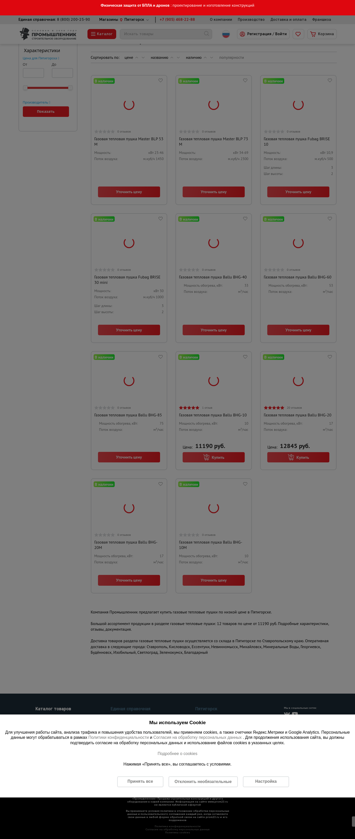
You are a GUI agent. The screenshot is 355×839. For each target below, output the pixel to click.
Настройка (266, 781)
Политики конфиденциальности (118, 737)
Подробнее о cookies (177, 753)
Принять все (140, 781)
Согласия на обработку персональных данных (198, 737)
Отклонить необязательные (203, 781)
